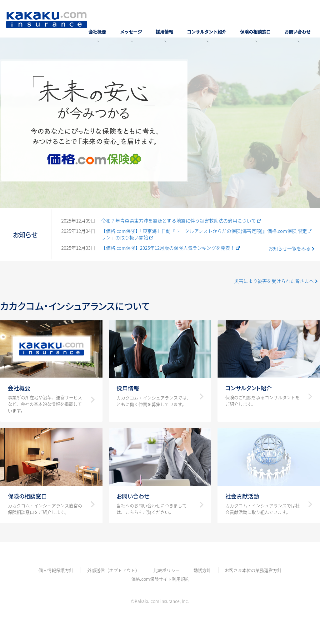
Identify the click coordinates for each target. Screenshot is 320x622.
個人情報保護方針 (55, 570)
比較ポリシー (166, 570)
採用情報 (185, 25)
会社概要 (130, 25)
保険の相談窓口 (264, 25)
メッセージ (158, 25)
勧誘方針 (202, 570)
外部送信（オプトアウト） (113, 570)
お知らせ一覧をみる (289, 248)
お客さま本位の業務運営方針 (253, 570)
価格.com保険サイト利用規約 (160, 579)
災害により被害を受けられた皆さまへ (274, 281)
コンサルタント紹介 (221, 25)
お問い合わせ (301, 25)
